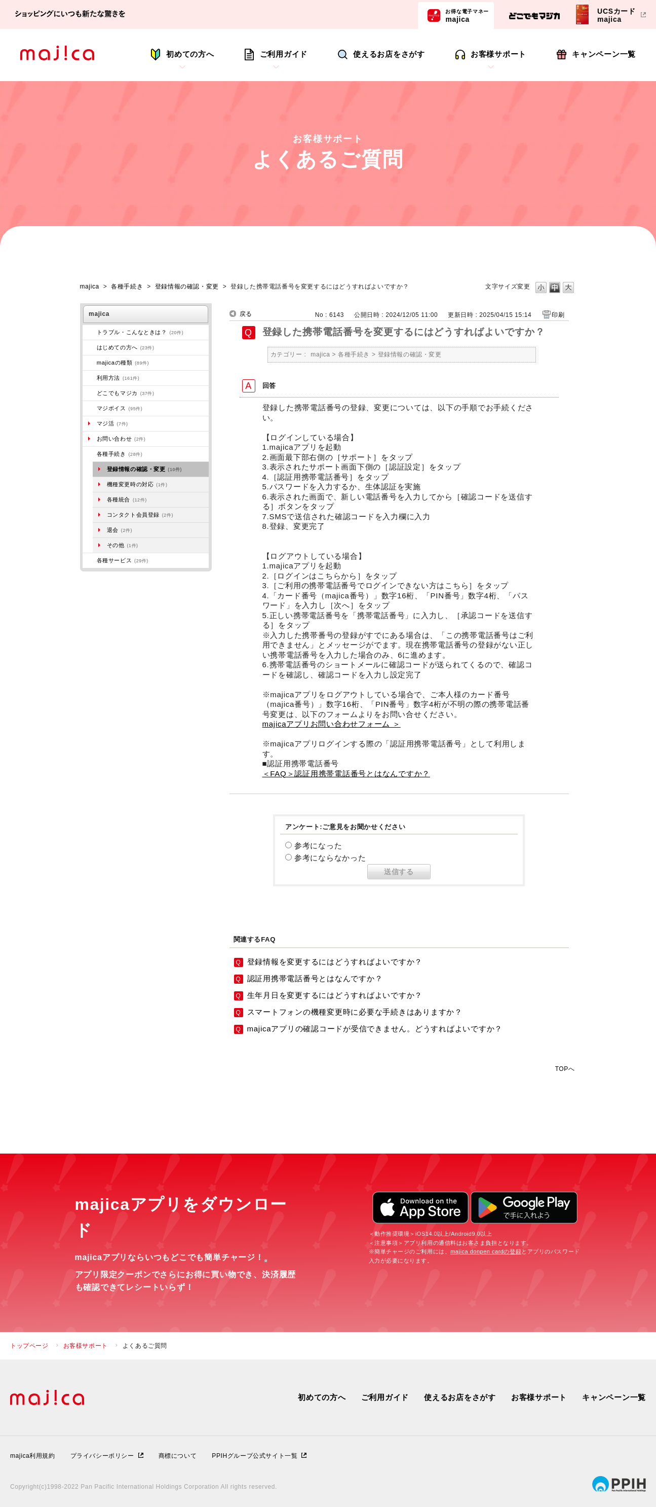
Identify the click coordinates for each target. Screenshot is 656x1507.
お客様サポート (498, 54)
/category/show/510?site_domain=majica (89, 560)
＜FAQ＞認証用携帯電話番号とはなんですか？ (346, 773)
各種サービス (122, 560)
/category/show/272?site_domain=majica (89, 453)
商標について (178, 1455)
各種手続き (127, 286)
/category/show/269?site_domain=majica (89, 347)
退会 (119, 530)
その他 (122, 545)
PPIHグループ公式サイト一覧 (254, 1455)
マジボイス (120, 408)
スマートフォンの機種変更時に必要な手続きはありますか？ (354, 1012)
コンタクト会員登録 (140, 515)
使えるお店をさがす (389, 54)
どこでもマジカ (126, 393)
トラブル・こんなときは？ (140, 332)
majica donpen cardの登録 (485, 1251)
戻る (246, 313)
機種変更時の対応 (137, 484)
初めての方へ (190, 54)
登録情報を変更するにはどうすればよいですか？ (335, 961)
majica (467, 15)
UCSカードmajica (616, 15)
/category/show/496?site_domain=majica (89, 393)
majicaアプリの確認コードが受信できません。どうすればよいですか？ (375, 1028)
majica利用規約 (32, 1455)
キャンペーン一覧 (604, 54)
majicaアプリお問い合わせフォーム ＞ (331, 724)
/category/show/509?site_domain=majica (89, 377)
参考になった (318, 845)
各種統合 (127, 499)
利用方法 (118, 378)
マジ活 (112, 423)
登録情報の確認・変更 (187, 286)
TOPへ (565, 1068)
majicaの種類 (123, 363)
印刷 (558, 314)
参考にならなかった (330, 857)
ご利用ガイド (284, 54)
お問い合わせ (121, 439)
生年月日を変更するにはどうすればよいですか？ (335, 995)
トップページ (29, 1345)
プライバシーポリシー (102, 1455)
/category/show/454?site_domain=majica (89, 408)
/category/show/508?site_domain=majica (89, 362)
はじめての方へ (126, 347)
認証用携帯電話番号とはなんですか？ (315, 978)
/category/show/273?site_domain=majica (89, 332)
